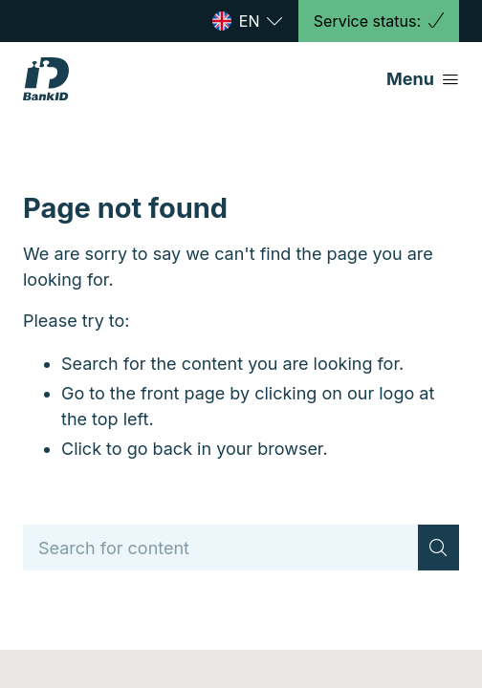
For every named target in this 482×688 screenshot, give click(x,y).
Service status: (379, 21)
